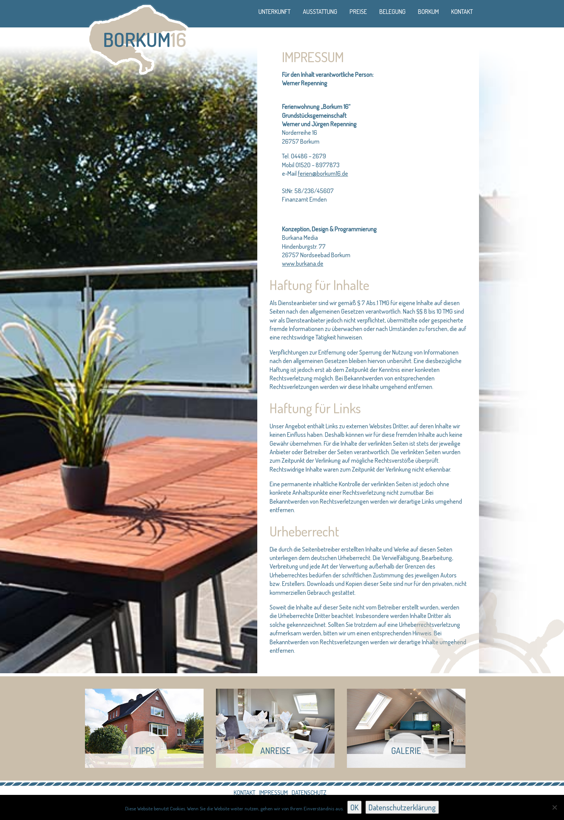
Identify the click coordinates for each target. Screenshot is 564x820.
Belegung (392, 11)
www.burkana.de (302, 263)
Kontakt (462, 11)
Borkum (428, 11)
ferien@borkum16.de (323, 173)
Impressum (273, 792)
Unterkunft (274, 11)
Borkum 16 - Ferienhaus (138, 38)
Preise (358, 11)
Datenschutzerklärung (402, 807)
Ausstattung (320, 11)
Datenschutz (309, 792)
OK (354, 807)
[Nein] (554, 807)
